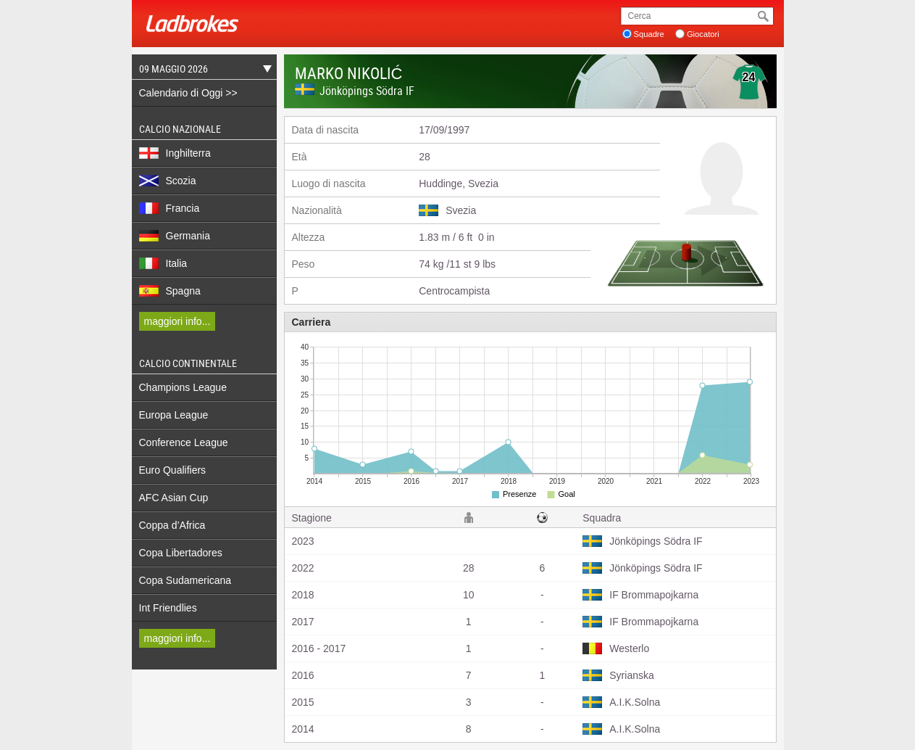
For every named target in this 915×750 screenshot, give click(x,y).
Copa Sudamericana (185, 580)
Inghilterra (175, 153)
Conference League (183, 442)
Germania (174, 236)
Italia (163, 263)
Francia (169, 208)
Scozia (167, 180)
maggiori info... (177, 321)
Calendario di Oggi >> (188, 93)
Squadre (649, 34)
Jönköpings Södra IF (366, 91)
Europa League (174, 415)
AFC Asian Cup (174, 497)
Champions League (183, 387)
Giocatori (703, 34)
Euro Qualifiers (172, 470)
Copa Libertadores (180, 553)
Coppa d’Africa (172, 525)
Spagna (170, 291)
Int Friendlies (168, 608)
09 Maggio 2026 (202, 71)
